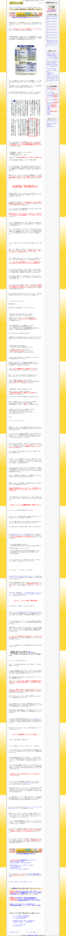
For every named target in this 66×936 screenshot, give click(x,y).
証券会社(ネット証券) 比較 (52, 54)
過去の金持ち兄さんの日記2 (52, 40)
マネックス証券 (50, 89)
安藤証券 (48, 108)
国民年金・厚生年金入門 (51, 63)
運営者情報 (49, 125)
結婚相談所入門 (50, 72)
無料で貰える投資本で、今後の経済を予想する (20, 862)
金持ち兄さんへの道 (51, 52)
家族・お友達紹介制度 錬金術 (16, 861)
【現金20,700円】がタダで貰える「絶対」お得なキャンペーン (22, 576)
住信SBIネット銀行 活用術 (52, 61)
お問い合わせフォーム (51, 126)
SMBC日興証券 (50, 95)
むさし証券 (49, 105)
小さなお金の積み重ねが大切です (25, 853)
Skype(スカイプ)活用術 (51, 68)
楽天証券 (48, 103)
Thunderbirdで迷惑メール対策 (52, 77)
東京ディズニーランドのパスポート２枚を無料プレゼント (23, 904)
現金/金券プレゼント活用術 (52, 64)
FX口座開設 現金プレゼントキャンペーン (28, 860)
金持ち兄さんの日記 (12, 7)
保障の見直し (26, 869)
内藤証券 (48, 106)
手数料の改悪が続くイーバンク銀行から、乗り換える (22, 865)
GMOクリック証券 (50, 96)
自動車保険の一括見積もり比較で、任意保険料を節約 (24, 920)
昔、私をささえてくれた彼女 (19, 362)
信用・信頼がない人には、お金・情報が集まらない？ (24, 534)
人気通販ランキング (51, 74)
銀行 (15, 269)
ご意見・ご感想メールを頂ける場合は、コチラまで (21, 881)
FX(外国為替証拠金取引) (51, 55)
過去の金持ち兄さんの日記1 (52, 42)
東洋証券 (48, 109)
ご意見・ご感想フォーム (33, 932)
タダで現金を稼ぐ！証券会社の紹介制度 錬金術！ (26, 897)
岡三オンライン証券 (51, 102)
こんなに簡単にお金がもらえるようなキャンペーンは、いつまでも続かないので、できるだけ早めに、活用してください (25, 594)
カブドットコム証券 (51, 99)
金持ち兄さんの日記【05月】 (52, 16)
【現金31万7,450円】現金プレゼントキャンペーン (26, 17)
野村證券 (48, 114)
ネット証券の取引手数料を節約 (19, 918)
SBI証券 (48, 88)
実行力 (30, 652)
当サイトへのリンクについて (52, 43)
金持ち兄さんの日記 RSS (51, 123)
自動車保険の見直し (14, 867)
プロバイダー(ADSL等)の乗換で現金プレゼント (28, 899)
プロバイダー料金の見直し (16, 866)
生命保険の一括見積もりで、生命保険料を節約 (22, 922)
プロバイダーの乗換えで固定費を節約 (20, 916)
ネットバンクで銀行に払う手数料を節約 (21, 915)
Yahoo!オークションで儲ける (52, 75)
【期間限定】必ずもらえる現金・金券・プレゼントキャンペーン (25, 888)
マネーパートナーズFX (16, 577)
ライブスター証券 (49, 93)
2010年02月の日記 (19, 7)
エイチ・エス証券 (50, 92)
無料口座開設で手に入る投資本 (17, 894)
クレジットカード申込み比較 (52, 57)
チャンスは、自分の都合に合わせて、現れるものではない (25, 612)
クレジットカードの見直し (16, 869)
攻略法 (39, 892)
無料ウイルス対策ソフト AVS (52, 78)
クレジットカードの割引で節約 (19, 924)
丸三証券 (48, 111)
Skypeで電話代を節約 (17, 925)
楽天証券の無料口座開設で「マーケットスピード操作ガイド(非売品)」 (26, 905)
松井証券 (48, 112)
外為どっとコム (28, 782)
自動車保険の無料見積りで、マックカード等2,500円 (29, 900)
